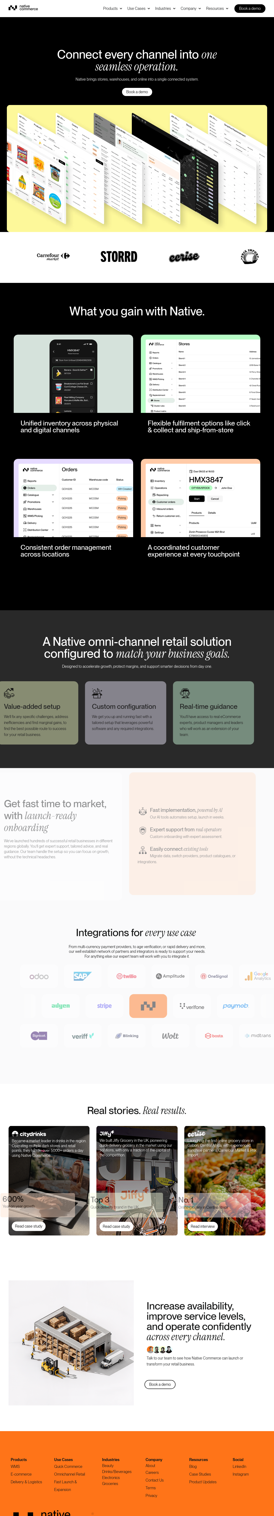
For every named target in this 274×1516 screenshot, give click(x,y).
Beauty (108, 1465)
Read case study (28, 1226)
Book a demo (250, 8)
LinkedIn (239, 1466)
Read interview (203, 1226)
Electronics (111, 1477)
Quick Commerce (68, 1466)
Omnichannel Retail (69, 1474)
